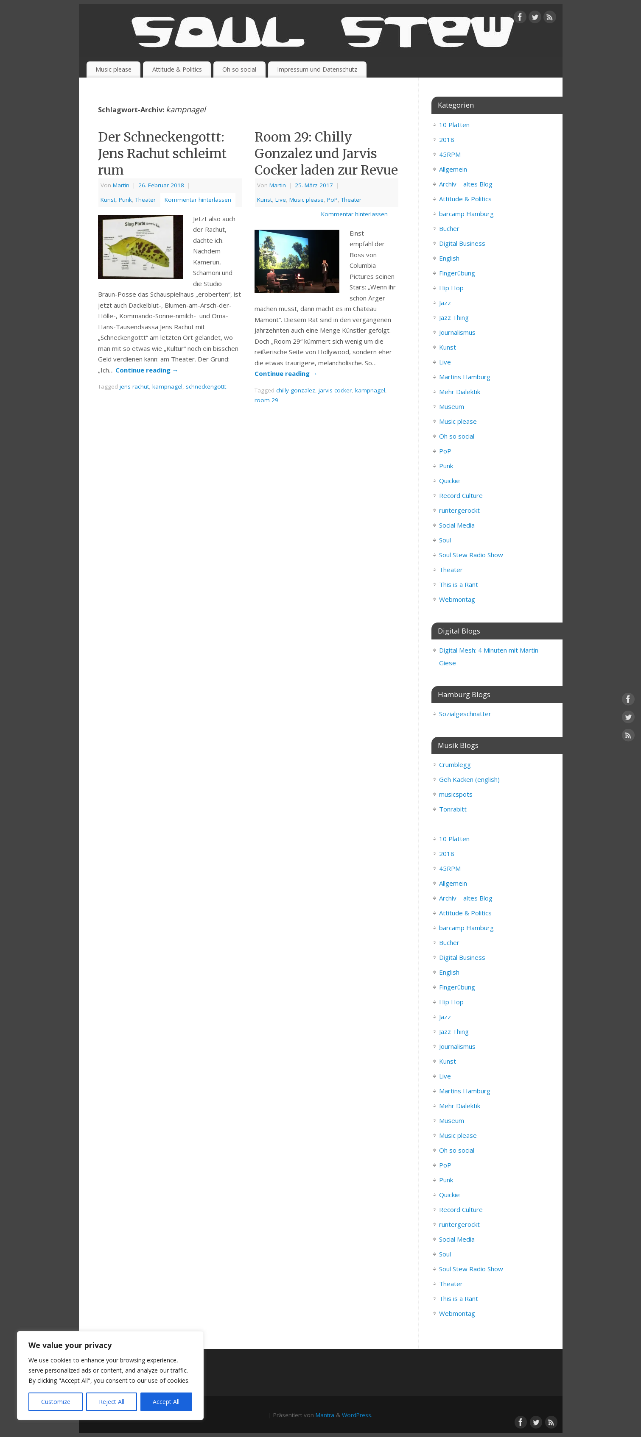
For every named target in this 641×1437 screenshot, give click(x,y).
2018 (446, 139)
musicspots (456, 794)
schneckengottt (206, 386)
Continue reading (147, 370)
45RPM (450, 154)
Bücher (449, 228)
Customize (55, 1402)
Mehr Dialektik (459, 391)
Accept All (166, 1402)
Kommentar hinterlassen (198, 199)
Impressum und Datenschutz (317, 69)
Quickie (449, 480)
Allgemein (453, 169)
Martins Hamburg (464, 376)
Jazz (445, 302)
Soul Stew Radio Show (471, 554)
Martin (121, 185)
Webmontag (457, 599)
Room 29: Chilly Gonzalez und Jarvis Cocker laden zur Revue (326, 153)
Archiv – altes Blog (466, 184)
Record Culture (461, 495)
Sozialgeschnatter (465, 713)
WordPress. (357, 1415)
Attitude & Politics (177, 69)
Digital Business (462, 243)
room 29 (266, 400)
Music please (113, 69)
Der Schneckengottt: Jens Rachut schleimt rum (162, 153)
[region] (110, 1375)
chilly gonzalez (295, 390)
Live (280, 199)
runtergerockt (459, 510)
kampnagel (167, 386)
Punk (125, 199)
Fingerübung (457, 273)
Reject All (111, 1402)
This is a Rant (458, 584)
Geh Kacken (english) (469, 779)
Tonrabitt (453, 809)
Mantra (325, 1415)
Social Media (457, 525)
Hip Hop (451, 288)
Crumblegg (455, 764)
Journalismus (457, 332)
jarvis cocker (335, 390)
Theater (145, 199)
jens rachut (134, 386)
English (449, 258)
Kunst (108, 199)
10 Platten (454, 124)
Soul (445, 540)
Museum (451, 406)
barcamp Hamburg (466, 213)
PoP (332, 199)
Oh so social (239, 69)
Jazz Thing (454, 317)
